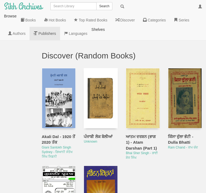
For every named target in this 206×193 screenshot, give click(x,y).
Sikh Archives (23, 6)
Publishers (19, 145)
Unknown (90, 115)
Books (20, 40)
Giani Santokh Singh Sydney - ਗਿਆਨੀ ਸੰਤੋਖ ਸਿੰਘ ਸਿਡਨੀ (57, 125)
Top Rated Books (17, 72)
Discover (18, 91)
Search (104, 6)
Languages (20, 161)
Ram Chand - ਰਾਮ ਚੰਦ (183, 121)
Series (20, 121)
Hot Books (17, 54)
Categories (20, 107)
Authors (21, 131)
